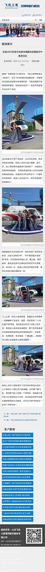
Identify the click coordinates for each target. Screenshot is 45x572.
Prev (3, 30)
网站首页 (26, 15)
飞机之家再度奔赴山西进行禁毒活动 (23, 420)
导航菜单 (5, 20)
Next (42, 30)
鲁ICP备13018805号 (7, 570)
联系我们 (37, 15)
